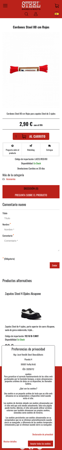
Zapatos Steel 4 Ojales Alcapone (23, 293)
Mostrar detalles (10, 441)
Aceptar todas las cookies (40, 443)
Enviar (54, 265)
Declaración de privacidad (42, 434)
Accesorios (10, 179)
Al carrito (33, 136)
